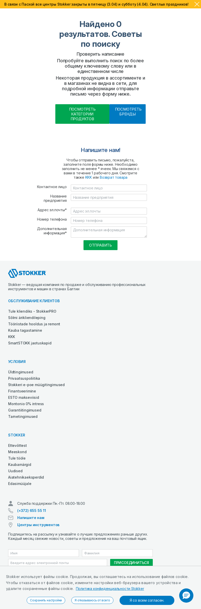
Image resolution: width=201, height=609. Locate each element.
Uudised (15, 471)
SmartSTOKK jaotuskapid (30, 343)
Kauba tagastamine (25, 330)
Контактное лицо (52, 187)
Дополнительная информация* (51, 230)
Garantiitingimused (24, 410)
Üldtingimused (20, 372)
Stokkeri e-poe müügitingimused (36, 385)
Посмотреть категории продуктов (82, 114)
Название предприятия (55, 198)
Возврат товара (113, 177)
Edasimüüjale (19, 483)
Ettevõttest (17, 445)
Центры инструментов (38, 525)
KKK (88, 177)
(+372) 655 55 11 (31, 510)
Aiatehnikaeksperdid (26, 477)
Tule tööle (17, 458)
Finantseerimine (22, 391)
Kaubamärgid (19, 464)
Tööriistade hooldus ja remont (34, 324)
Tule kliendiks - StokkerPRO (32, 311)
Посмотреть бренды (128, 111)
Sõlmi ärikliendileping (26, 317)
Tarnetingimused (23, 416)
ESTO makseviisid (23, 397)
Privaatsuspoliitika (24, 378)
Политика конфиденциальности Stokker (110, 588)
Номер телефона (51, 219)
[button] (186, 595)
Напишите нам (30, 517)
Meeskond (17, 452)
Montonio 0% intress (26, 404)
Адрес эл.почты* (52, 210)
